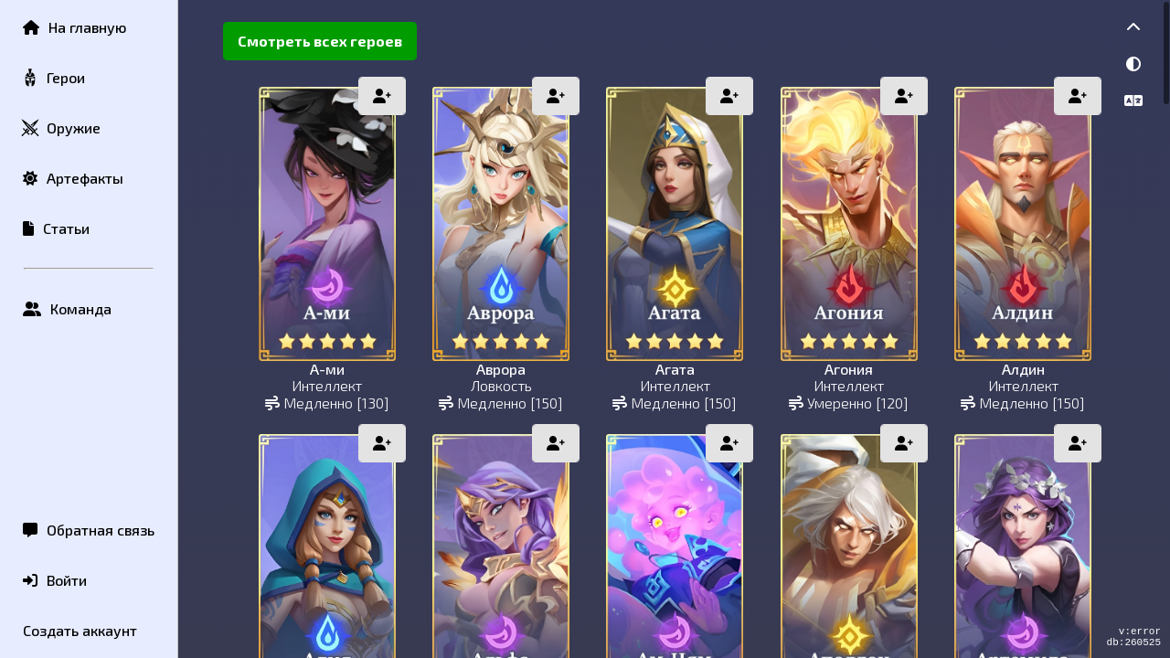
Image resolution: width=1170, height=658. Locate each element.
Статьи (56, 228)
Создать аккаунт (80, 630)
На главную (74, 27)
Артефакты (73, 177)
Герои (53, 78)
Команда (67, 308)
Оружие (61, 128)
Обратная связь (88, 529)
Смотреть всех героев (320, 40)
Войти (55, 580)
